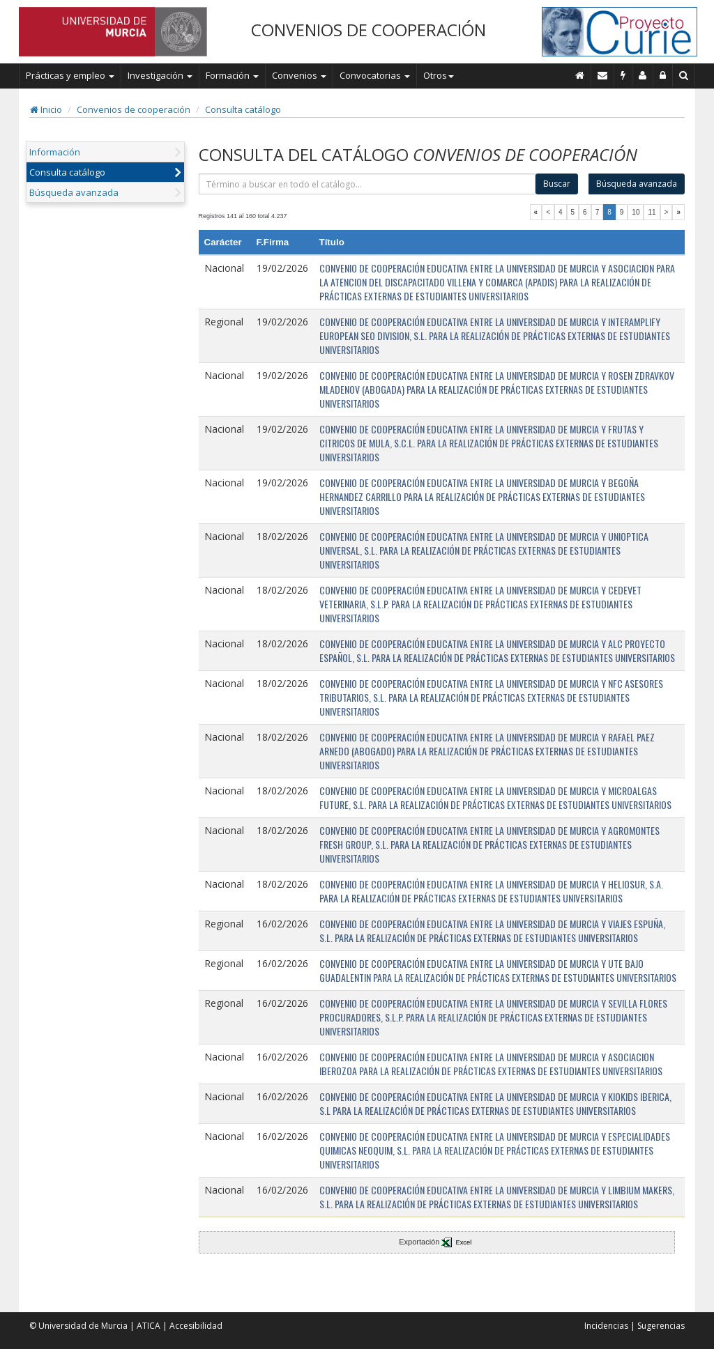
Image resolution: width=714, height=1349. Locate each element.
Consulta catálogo (243, 109)
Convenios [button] (299, 75)
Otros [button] (438, 75)
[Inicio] (580, 75)
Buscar (556, 184)
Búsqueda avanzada (74, 192)
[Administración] (663, 75)
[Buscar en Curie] (684, 75)
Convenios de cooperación (133, 109)
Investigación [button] (160, 75)
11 (651, 212)
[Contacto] (602, 75)
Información (54, 152)
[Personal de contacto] (642, 75)
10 (635, 212)
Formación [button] (232, 75)
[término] (367, 184)
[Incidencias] (623, 75)
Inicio (46, 109)
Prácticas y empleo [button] (70, 75)
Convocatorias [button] (375, 75)
